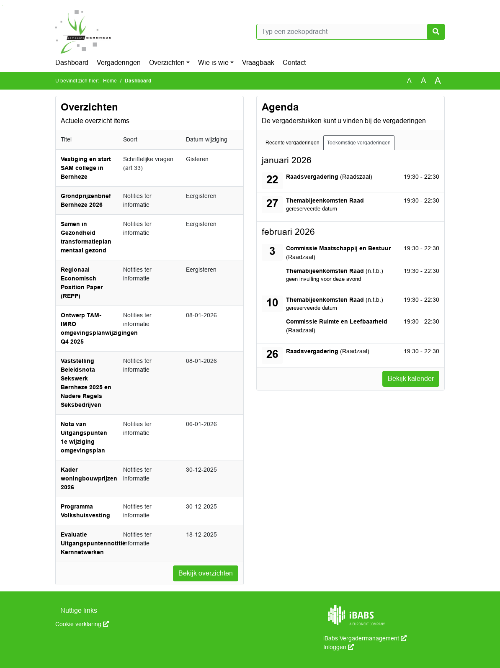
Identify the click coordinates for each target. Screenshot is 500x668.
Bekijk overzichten (205, 573)
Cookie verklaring (82, 624)
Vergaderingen (119, 62)
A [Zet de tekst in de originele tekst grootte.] (409, 80)
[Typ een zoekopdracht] (350, 32)
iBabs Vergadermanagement (365, 638)
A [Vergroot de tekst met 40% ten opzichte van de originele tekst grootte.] (438, 81)
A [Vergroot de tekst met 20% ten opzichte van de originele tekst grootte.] (423, 80)
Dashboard (71, 62)
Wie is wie (213, 62)
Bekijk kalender (411, 378)
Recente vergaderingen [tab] (292, 143)
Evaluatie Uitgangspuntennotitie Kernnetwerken (93, 543)
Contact (294, 62)
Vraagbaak (258, 62)
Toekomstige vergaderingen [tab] (359, 143)
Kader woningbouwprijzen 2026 (89, 478)
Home (110, 81)
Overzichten (167, 62)
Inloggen (338, 647)
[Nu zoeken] (436, 32)
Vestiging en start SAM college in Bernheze (86, 168)
